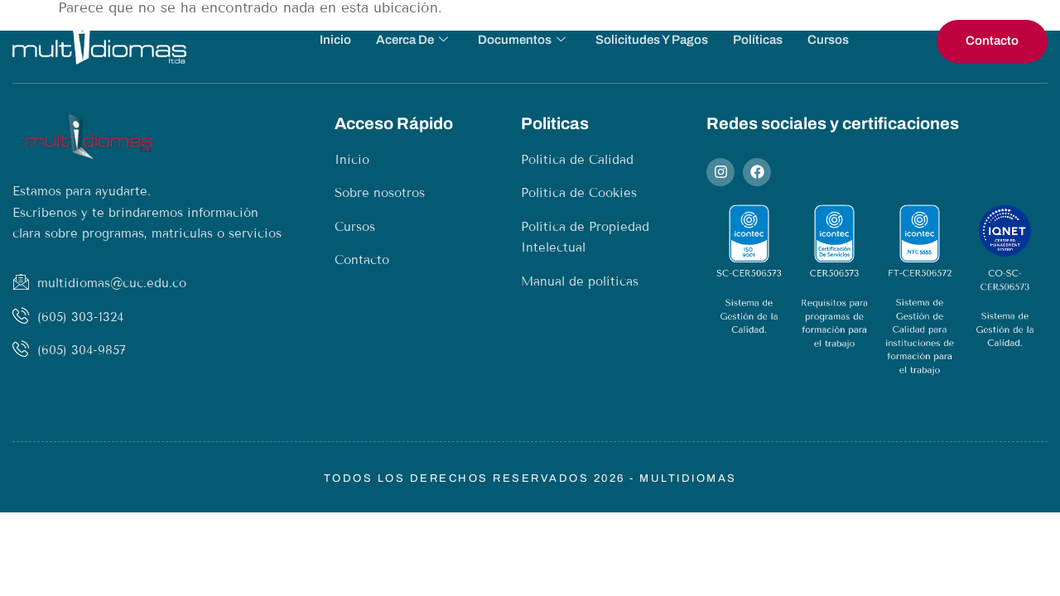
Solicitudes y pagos (651, 39)
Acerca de (412, 40)
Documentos (522, 40)
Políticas (758, 39)
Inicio (335, 39)
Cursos (828, 39)
